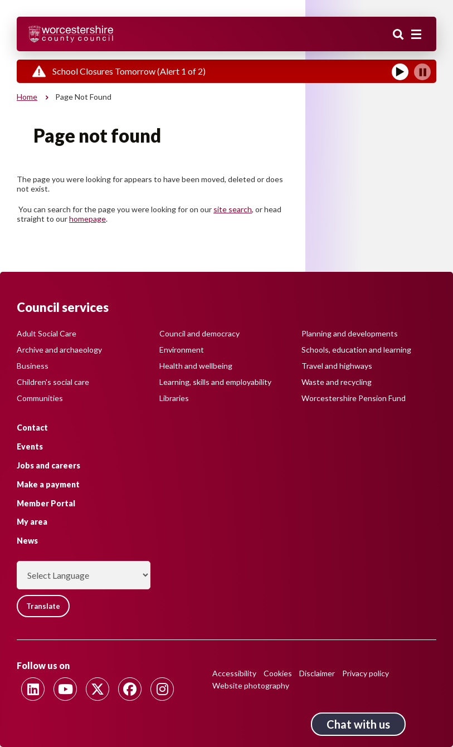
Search (398, 35)
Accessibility (234, 673)
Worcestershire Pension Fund (353, 398)
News (27, 540)
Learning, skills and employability (215, 382)
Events (30, 446)
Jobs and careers (48, 465)
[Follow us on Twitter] (97, 689)
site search (232, 209)
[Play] (400, 72)
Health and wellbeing (195, 365)
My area (32, 521)
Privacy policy (365, 673)
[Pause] (422, 72)
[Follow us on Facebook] (130, 689)
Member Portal (46, 503)
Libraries (174, 398)
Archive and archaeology (59, 349)
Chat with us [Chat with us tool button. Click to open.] (358, 724)
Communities (40, 398)
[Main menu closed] (416, 34)
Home (27, 96)
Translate (43, 606)
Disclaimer (317, 673)
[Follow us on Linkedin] (33, 689)
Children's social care (53, 382)
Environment (181, 349)
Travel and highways (336, 365)
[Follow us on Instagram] (162, 689)
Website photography (250, 685)
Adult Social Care (46, 333)
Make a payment (48, 484)
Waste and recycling (336, 382)
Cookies (278, 673)
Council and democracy (199, 333)
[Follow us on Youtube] (65, 689)
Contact (32, 427)
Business (32, 365)
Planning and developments (349, 333)
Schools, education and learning (356, 349)
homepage (87, 218)
